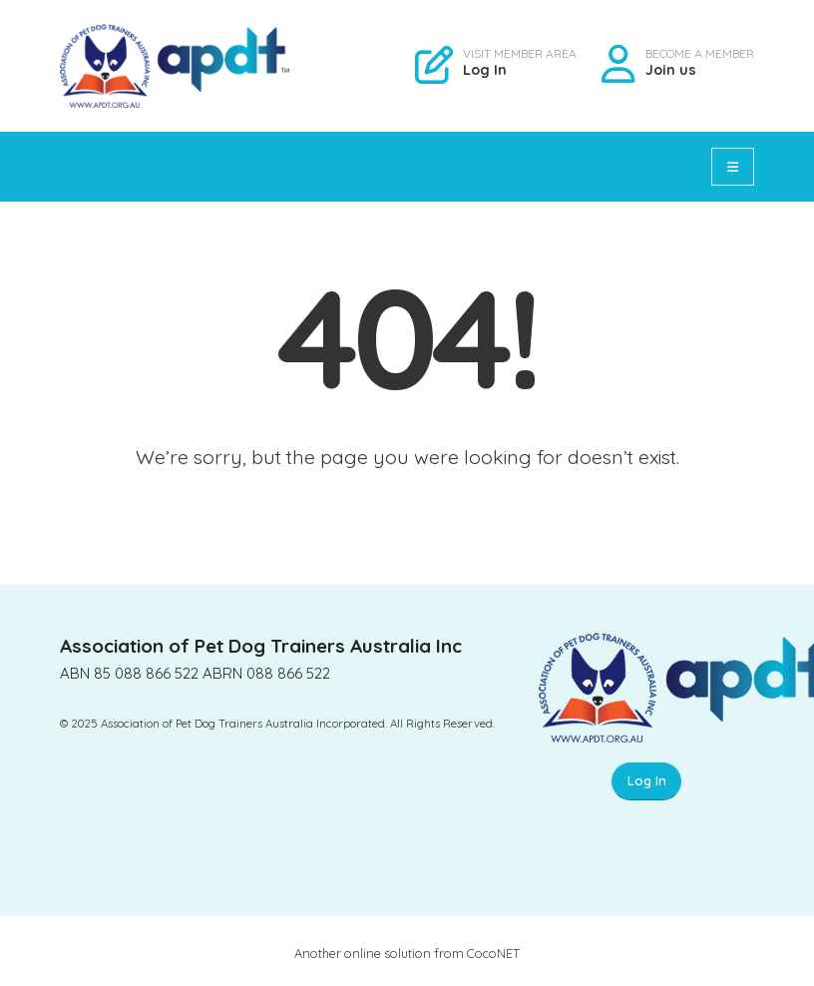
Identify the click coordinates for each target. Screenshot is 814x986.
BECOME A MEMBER (699, 54)
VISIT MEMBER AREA (520, 54)
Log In (485, 70)
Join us (670, 70)
